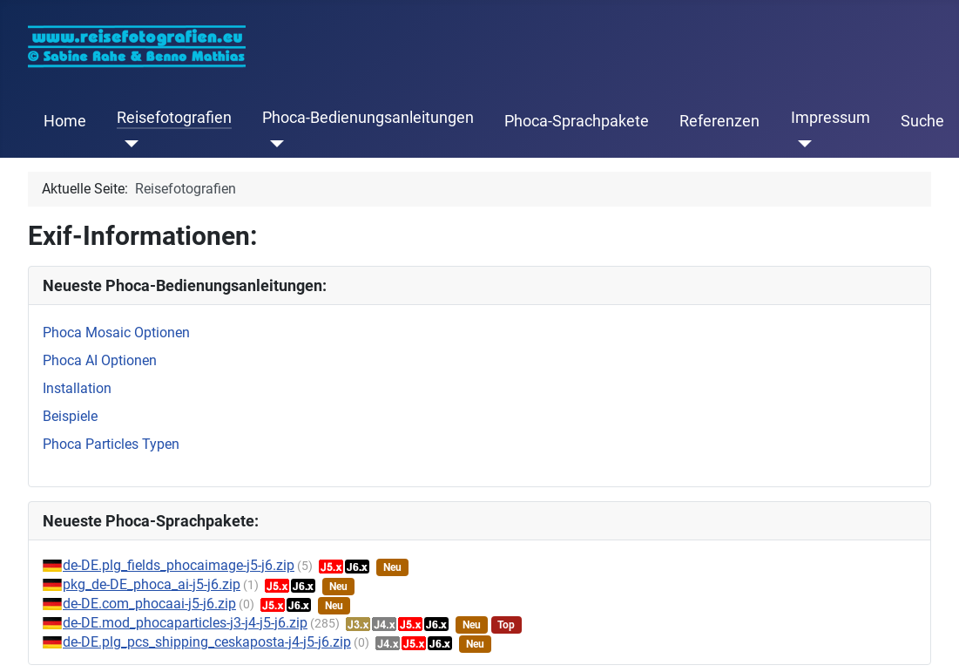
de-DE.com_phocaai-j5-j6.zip (149, 603)
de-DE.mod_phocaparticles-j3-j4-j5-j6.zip (185, 622)
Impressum (830, 117)
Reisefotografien (174, 117)
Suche (922, 121)
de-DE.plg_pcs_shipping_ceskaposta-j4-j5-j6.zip (207, 642)
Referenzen (719, 121)
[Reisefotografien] (127, 144)
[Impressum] (802, 144)
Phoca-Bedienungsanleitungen (368, 117)
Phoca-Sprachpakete (576, 121)
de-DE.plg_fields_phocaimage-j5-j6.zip (178, 565)
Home (65, 121)
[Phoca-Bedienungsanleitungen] (273, 144)
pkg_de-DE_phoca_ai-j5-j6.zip (151, 584)
